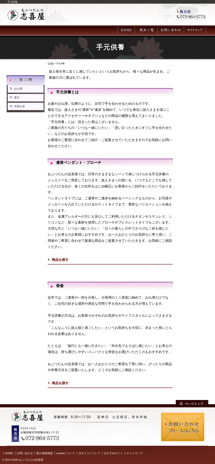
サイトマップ (134, 453)
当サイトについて (89, 453)
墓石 (17, 97)
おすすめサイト (113, 453)
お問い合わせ (25, 453)
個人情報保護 (44, 453)
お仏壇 (18, 88)
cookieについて (65, 453)
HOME (51, 63)
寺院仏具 (19, 106)
